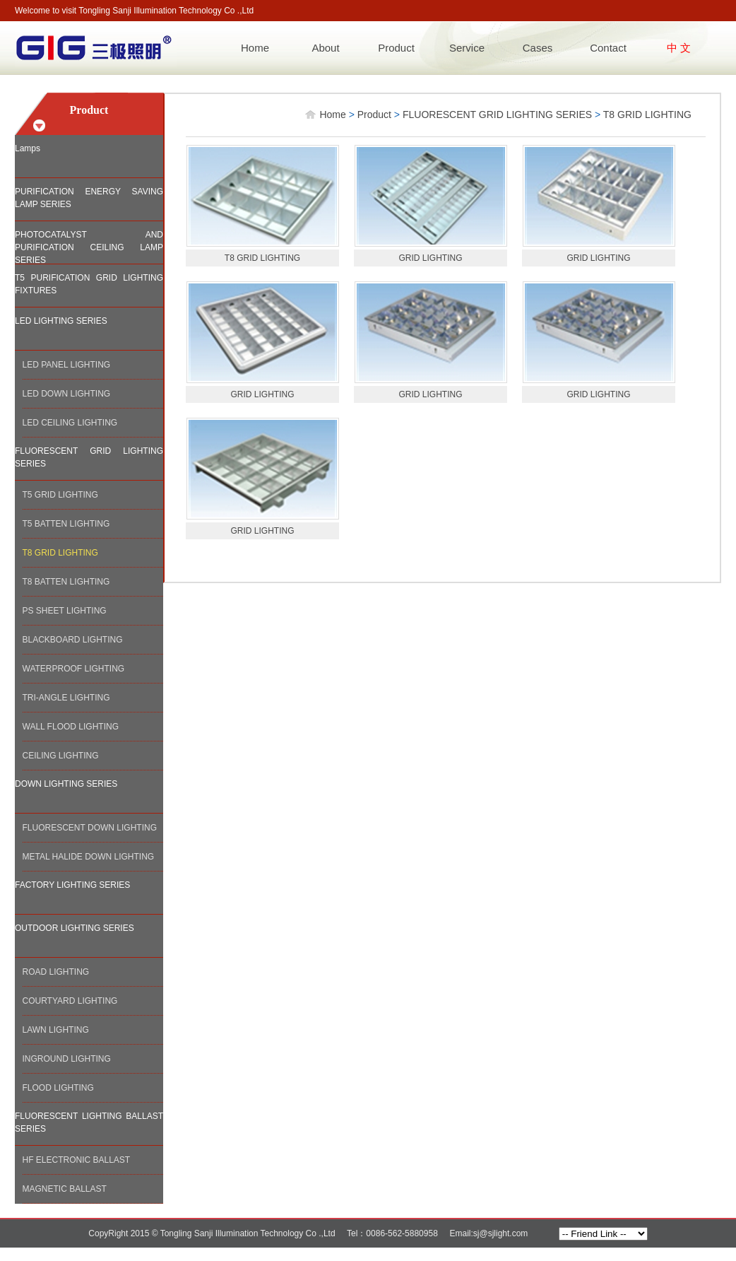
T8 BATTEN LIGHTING (66, 582)
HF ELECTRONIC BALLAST (77, 1160)
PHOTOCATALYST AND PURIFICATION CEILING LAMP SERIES (89, 247)
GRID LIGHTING (430, 258)
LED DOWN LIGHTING (67, 394)
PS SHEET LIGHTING (65, 611)
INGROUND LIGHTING (67, 1059)
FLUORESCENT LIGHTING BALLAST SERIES (89, 1122)
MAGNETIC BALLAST (65, 1189)
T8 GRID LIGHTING (60, 553)
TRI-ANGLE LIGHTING (66, 698)
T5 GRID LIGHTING (60, 495)
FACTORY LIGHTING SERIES (72, 885)
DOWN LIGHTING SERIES (66, 784)
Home (255, 48)
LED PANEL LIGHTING (67, 365)
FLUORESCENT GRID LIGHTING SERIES (89, 457)
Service (467, 48)
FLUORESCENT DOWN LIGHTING (90, 828)
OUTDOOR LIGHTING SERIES (74, 928)
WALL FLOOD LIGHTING (71, 727)
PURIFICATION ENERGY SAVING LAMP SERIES (89, 198)
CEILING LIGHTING (61, 756)
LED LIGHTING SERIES (61, 321)
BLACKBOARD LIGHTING (73, 640)
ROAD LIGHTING (56, 972)
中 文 (679, 48)
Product (396, 48)
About (325, 48)
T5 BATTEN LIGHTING (66, 524)
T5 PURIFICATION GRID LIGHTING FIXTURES (89, 284)
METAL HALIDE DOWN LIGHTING (89, 857)
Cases (538, 48)
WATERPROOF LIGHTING (74, 669)
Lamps (27, 148)
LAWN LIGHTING (56, 1030)
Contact (608, 48)
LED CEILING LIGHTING (70, 423)
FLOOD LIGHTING (58, 1088)
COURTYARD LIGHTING (70, 1001)
